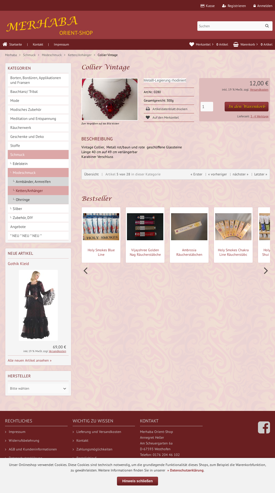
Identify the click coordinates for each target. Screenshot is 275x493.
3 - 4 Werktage (259, 116)
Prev (86, 271)
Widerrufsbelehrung (22, 440)
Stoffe (15, 145)
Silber (17, 208)
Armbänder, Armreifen (33, 181)
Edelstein (20, 163)
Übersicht (91, 174)
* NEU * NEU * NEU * (26, 235)
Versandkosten (259, 89)
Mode (14, 100)
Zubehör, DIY (23, 217)
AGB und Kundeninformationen (31, 449)
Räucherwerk (20, 127)
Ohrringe (23, 199)
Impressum (61, 44)
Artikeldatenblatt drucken (170, 109)
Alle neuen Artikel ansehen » (30, 360)
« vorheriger (217, 174)
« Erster (196, 174)
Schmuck (17, 154)
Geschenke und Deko (27, 136)
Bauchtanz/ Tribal (24, 91)
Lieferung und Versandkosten (97, 431)
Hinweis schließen (137, 481)
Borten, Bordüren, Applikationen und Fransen (35, 80)
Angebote (18, 226)
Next (265, 271)
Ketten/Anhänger (29, 190)
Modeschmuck (24, 172)
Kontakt (38, 44)
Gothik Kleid (18, 263)
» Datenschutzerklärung (185, 470)
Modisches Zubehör (25, 109)
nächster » (240, 174)
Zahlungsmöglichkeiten (92, 449)
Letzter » (260, 174)
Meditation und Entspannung (33, 118)
